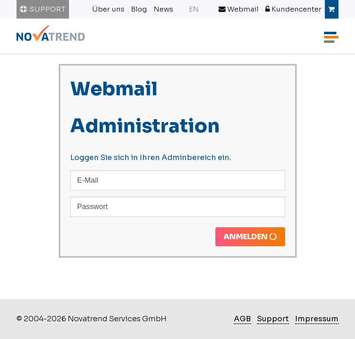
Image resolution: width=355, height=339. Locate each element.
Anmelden (250, 236)
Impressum (316, 318)
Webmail (239, 9)
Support (43, 9)
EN (194, 9)
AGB (242, 318)
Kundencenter (293, 9)
